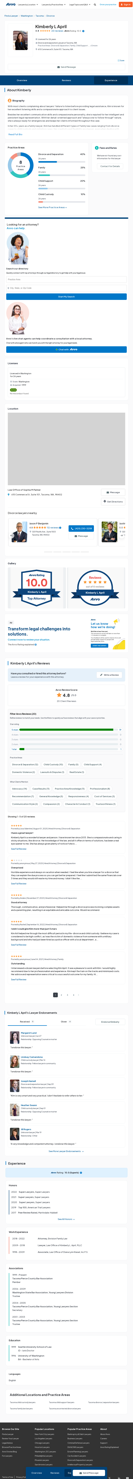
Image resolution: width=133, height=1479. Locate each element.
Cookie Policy (37, 1477)
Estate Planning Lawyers (78, 1451)
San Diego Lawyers (43, 1469)
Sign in (126, 4)
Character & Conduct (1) (77, 804)
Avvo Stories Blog (9, 1451)
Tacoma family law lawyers (21, 1408)
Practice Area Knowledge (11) (70, 788)
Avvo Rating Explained (109, 1447)
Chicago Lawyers (42, 1443)
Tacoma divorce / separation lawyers (103, 1402)
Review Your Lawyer (10, 1438)
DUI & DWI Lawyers (75, 1447)
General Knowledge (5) (51, 796)
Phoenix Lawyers (42, 1460)
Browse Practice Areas (11, 1447)
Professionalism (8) (100, 788)
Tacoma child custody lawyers (22, 1402)
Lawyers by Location (28, 4)
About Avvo (105, 1434)
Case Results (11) (40, 788)
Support (103, 1443)
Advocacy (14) (19, 788)
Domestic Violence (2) (23, 772)
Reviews (66, 80)
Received (27, 1021)
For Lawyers (7, 1456)
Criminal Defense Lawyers (78, 1443)
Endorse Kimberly (110, 1021)
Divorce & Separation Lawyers (80, 1460)
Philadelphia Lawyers (43, 1456)
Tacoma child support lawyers (61, 1402)
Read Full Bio (15, 134)
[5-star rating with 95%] (66, 730)
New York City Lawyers (44, 1434)
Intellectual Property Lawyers (80, 1464)
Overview (22, 80)
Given (66, 1021)
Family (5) (73, 764)
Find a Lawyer (8, 1434)
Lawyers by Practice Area (53, 4)
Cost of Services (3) (104, 796)
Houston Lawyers (42, 1447)
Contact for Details (110, 166)
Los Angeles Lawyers (43, 1438)
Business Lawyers (75, 1438)
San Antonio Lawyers (43, 1464)
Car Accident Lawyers (77, 1456)
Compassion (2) (51, 804)
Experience (111, 80)
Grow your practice (108, 4)
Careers (103, 1438)
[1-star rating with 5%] (66, 749)
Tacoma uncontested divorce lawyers (65, 1408)
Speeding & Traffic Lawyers (79, 1469)
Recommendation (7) (23, 796)
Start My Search (66, 296)
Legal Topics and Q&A (79, 4)
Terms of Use (7, 1477)
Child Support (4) (93, 764)
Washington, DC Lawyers (45, 1451)
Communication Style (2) (25, 804)
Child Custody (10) (53, 764)
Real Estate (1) (77, 772)
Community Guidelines (55, 1477)
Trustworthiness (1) (105, 804)
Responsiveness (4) (78, 796)
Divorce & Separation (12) (25, 764)
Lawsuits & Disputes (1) (52, 772)
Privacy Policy (22, 1477)
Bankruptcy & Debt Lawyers (79, 1434)
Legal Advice (7, 1443)
